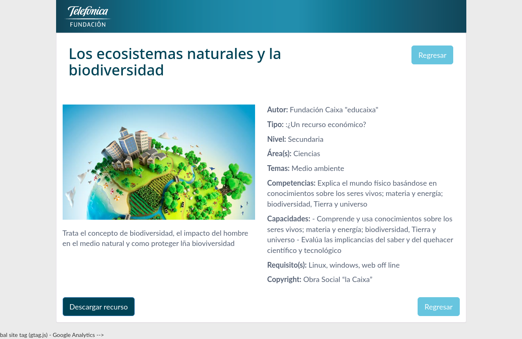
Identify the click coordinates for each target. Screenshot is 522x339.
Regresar (432, 54)
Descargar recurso (99, 306)
